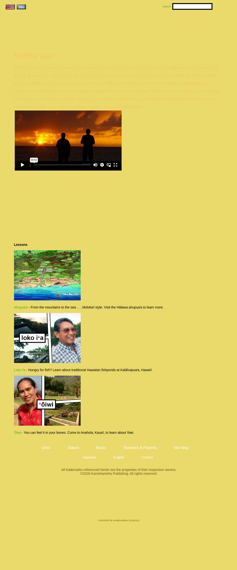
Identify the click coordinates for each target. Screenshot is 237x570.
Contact (147, 457)
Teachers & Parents (203, 24)
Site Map (181, 448)
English (119, 457)
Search (167, 6)
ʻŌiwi (17, 432)
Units (112, 24)
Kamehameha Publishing (118, 501)
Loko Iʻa (19, 370)
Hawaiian (89, 457)
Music (141, 24)
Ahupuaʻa (21, 307)
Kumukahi (45, 30)
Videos (163, 24)
